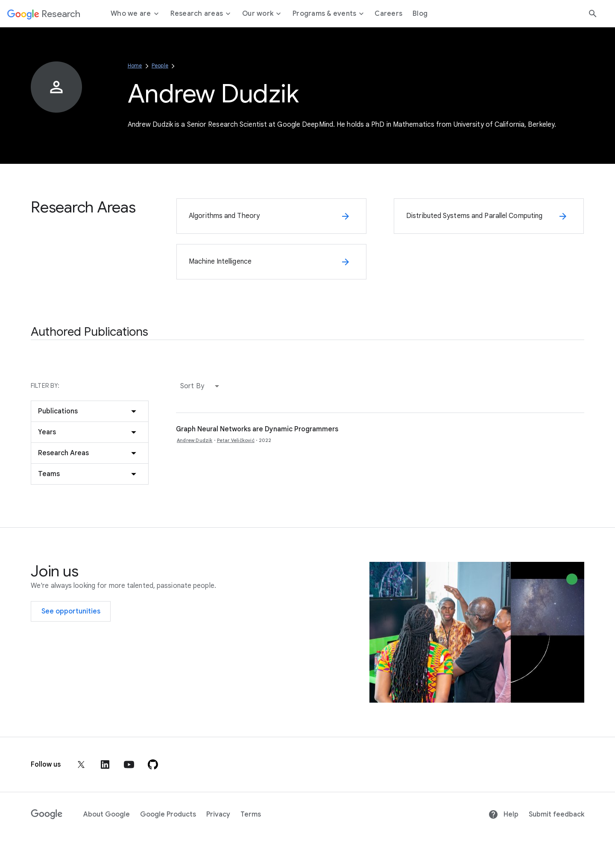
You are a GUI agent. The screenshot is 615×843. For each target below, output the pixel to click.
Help (503, 814)
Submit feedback (556, 814)
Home (135, 65)
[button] (201, 386)
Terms (250, 814)
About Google (106, 814)
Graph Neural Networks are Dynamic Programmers (257, 429)
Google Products (168, 814)
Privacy (218, 814)
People (160, 65)
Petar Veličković (236, 440)
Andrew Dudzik (195, 440)
